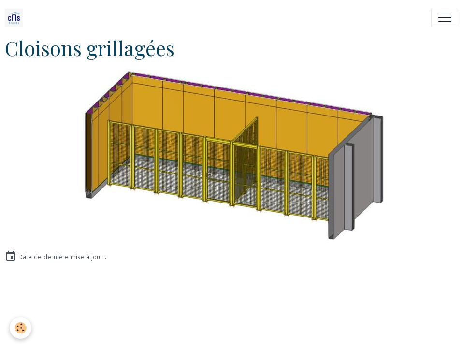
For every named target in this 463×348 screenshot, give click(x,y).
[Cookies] (20, 328)
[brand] (16, 18)
